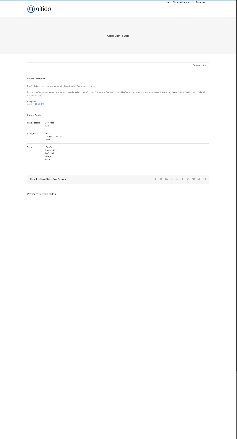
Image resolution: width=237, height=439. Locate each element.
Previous (196, 65)
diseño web (49, 153)
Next (205, 65)
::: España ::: (49, 133)
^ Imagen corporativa (54, 136)
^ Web (47, 139)
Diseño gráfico (51, 150)
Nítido (47, 159)
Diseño (48, 126)
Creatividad (49, 123)
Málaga (48, 156)
